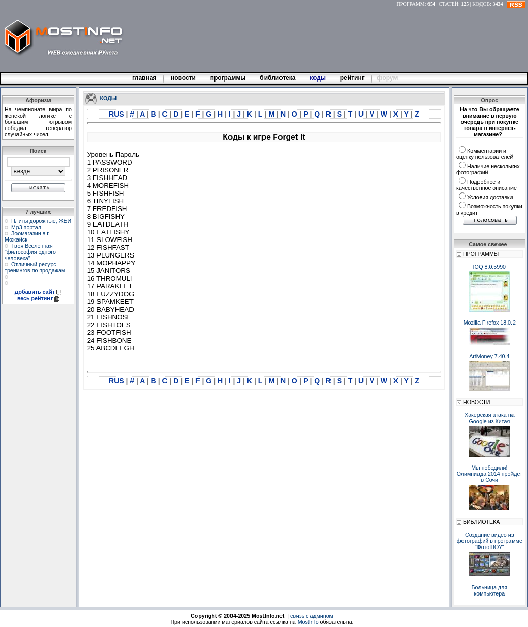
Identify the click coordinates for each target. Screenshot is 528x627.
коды (318, 78)
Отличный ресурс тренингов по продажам (35, 267)
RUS (117, 114)
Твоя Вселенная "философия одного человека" (30, 252)
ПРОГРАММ (411, 4)
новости (183, 78)
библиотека (278, 78)
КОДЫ (108, 97)
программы (228, 78)
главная (144, 78)
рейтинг (353, 78)
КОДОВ (481, 4)
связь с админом (311, 616)
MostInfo (308, 622)
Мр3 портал (26, 227)
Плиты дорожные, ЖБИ (41, 221)
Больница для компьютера (490, 590)
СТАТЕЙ (448, 4)
